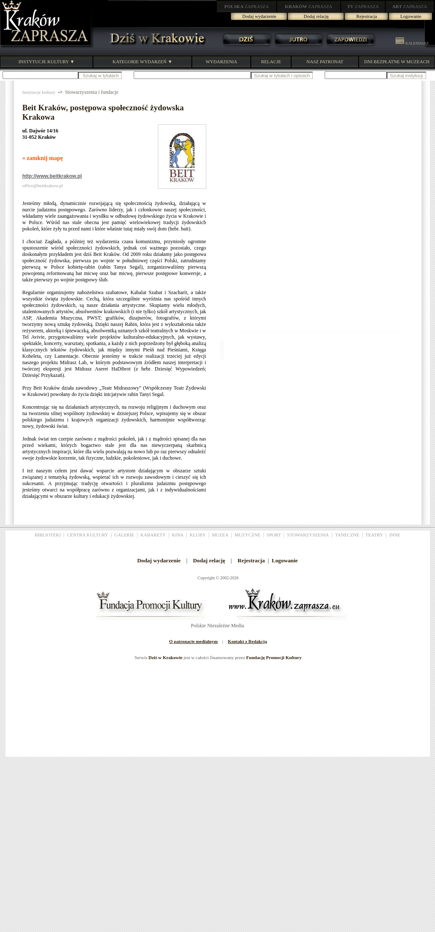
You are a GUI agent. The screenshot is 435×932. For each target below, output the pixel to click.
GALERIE (124, 534)
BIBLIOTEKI (48, 534)
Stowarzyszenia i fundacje (91, 92)
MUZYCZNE (248, 534)
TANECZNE (347, 534)
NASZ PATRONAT (324, 61)
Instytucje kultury (39, 92)
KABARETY (153, 534)
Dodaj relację (316, 16)
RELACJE (271, 61)
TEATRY (374, 534)
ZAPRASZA (247, 6)
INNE (394, 534)
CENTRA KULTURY (87, 534)
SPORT (274, 534)
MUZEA (220, 534)
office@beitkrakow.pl (42, 185)
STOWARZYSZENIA (308, 534)
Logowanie (410, 16)
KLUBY (198, 534)
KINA (178, 534)
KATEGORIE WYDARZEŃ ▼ (142, 61)
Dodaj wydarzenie (259, 16)
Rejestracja (366, 16)
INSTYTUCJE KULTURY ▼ (46, 61)
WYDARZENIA (221, 61)
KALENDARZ (412, 43)
